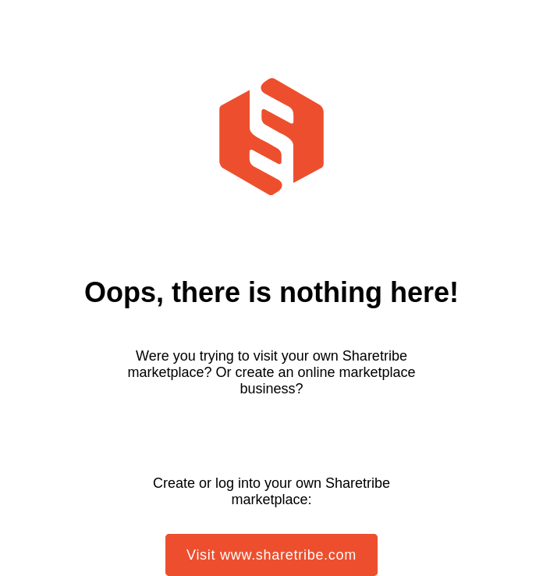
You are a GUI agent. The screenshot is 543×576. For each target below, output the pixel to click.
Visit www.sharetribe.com (271, 555)
